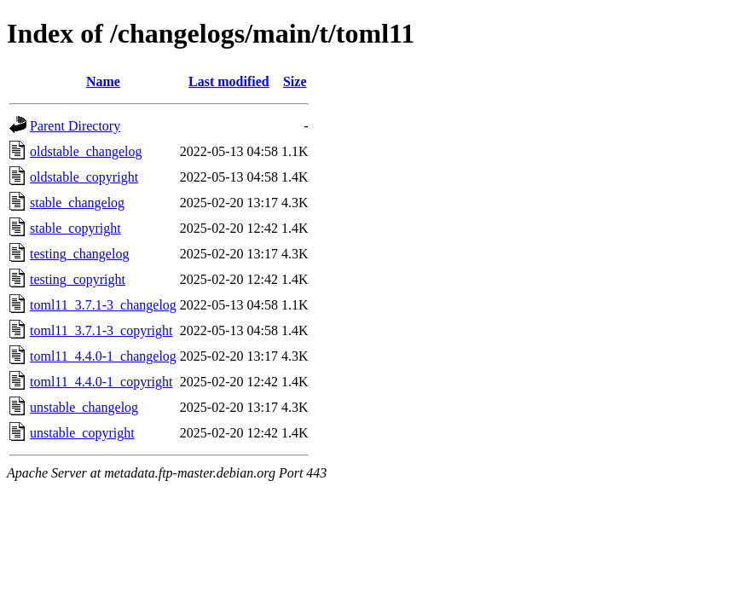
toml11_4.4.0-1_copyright (101, 381)
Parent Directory (75, 126)
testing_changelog (79, 253)
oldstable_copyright (84, 177)
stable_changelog (77, 202)
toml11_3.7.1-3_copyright (101, 330)
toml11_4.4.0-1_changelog (103, 356)
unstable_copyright (82, 433)
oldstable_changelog (86, 151)
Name (103, 81)
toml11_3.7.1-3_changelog (103, 305)
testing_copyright (77, 279)
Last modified (228, 81)
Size (295, 81)
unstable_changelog (84, 407)
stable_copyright (75, 228)
